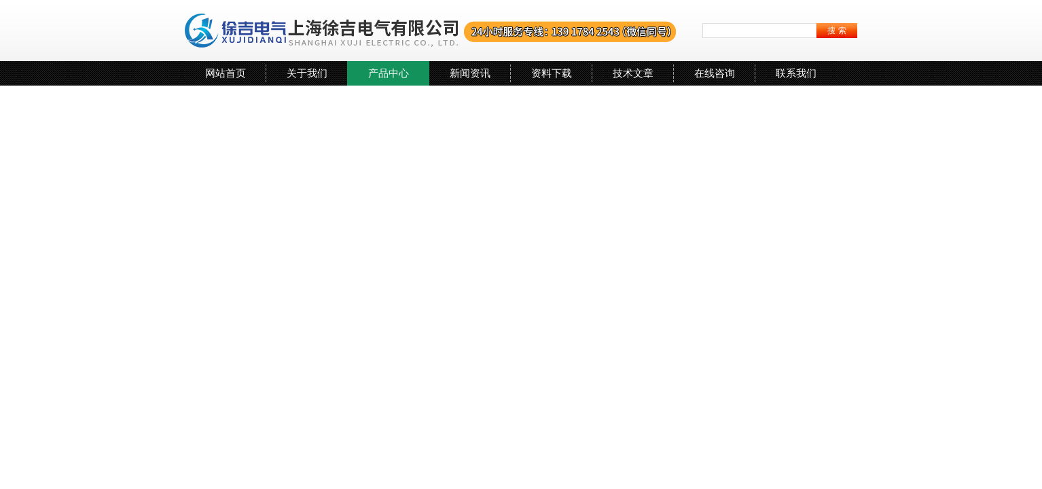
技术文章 (633, 73)
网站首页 (225, 73)
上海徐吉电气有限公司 (431, 30)
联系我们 (796, 73)
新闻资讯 (470, 73)
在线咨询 (714, 73)
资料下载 (551, 73)
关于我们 (307, 73)
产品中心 (388, 73)
